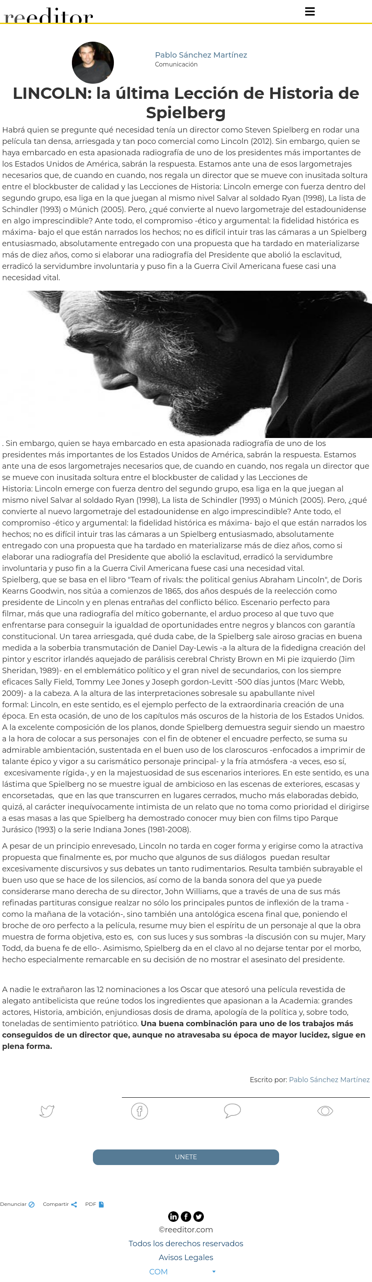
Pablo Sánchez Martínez (329, 1080)
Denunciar (18, 1204)
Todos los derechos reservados (186, 1243)
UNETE (186, 1157)
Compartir (61, 1204)
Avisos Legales (186, 1257)
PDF (95, 1204)
